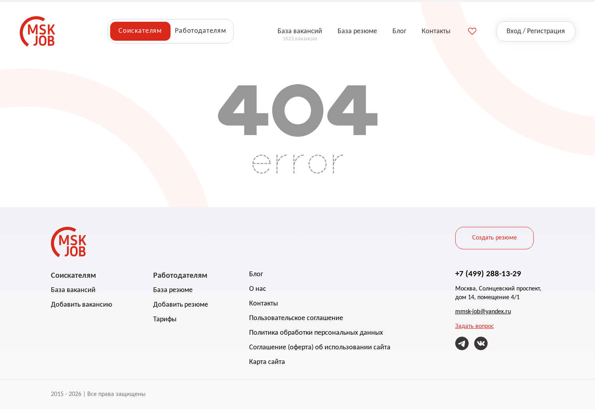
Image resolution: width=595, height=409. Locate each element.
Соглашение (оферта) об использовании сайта (319, 347)
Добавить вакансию (81, 305)
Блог (256, 274)
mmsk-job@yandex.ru (483, 312)
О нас (257, 289)
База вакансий (73, 290)
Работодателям (200, 31)
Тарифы (164, 319)
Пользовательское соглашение (296, 318)
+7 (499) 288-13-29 (488, 273)
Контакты (263, 303)
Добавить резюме (180, 305)
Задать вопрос (474, 326)
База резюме (173, 290)
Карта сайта (267, 362)
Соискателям (140, 31)
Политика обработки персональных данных (316, 333)
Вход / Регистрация (536, 31)
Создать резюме (494, 238)
